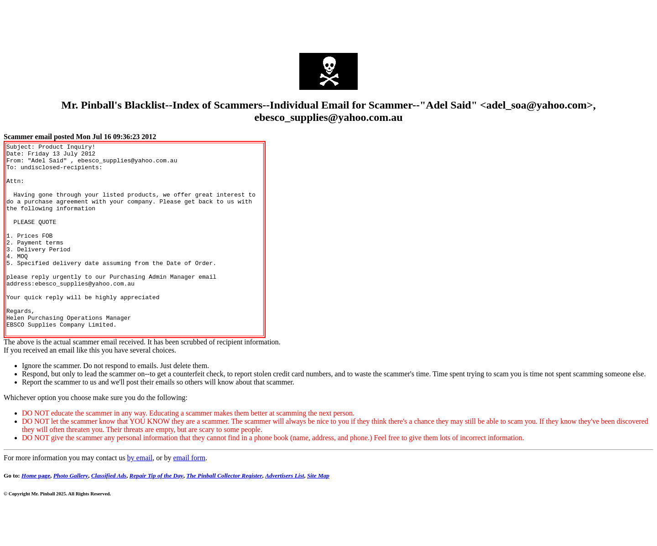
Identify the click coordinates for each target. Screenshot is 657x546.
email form (189, 496)
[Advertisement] (328, 24)
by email (140, 496)
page (35, 513)
